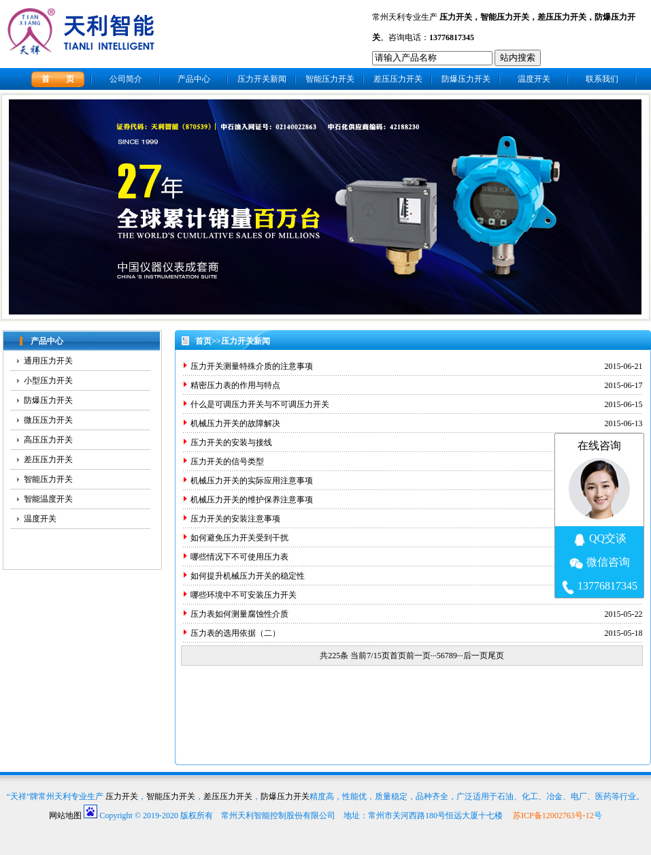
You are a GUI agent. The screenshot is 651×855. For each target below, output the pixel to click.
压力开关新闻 (261, 79)
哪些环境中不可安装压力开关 (243, 595)
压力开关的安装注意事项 (235, 518)
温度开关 (534, 79)
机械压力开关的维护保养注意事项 (251, 499)
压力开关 (455, 17)
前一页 (418, 655)
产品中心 (194, 79)
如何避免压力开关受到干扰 (239, 538)
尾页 (496, 655)
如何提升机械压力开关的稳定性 (247, 576)
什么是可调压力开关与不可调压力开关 (259, 404)
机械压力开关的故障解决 (235, 423)
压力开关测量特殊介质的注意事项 (251, 366)
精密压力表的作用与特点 (235, 385)
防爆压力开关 (465, 79)
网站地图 (65, 815)
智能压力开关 (504, 17)
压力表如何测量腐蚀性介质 (239, 614)
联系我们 (602, 79)
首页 (203, 341)
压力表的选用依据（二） (235, 633)
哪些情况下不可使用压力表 (239, 557)
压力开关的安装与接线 (231, 442)
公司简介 (126, 79)
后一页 (475, 655)
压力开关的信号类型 (227, 461)
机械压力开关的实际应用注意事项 (251, 480)
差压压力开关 (561, 17)
